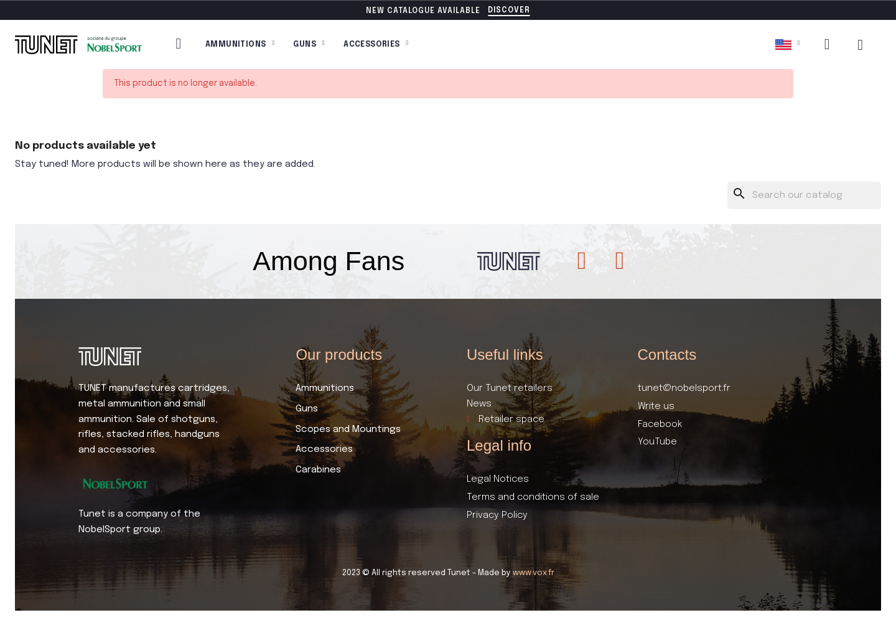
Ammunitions (239, 45)
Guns (309, 45)
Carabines (318, 470)
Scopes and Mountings (348, 429)
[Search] (804, 196)
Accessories (375, 45)
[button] (509, 11)
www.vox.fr (533, 573)
